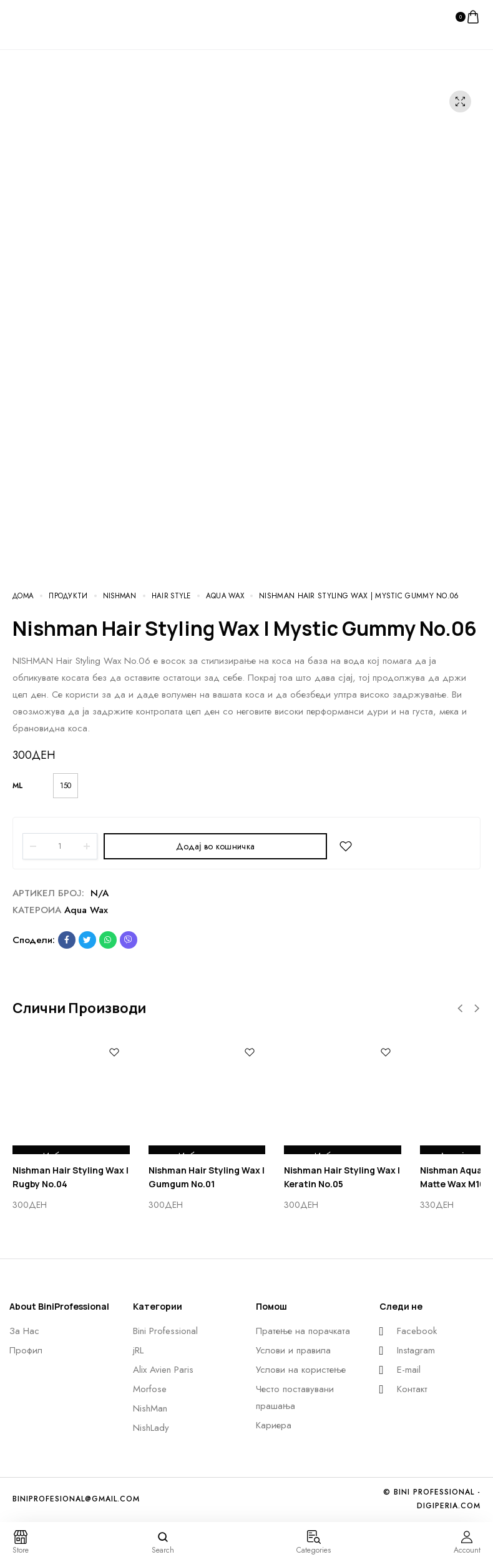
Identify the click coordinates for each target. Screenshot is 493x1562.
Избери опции (71, 1145)
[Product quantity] (60, 846)
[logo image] (37, 16)
